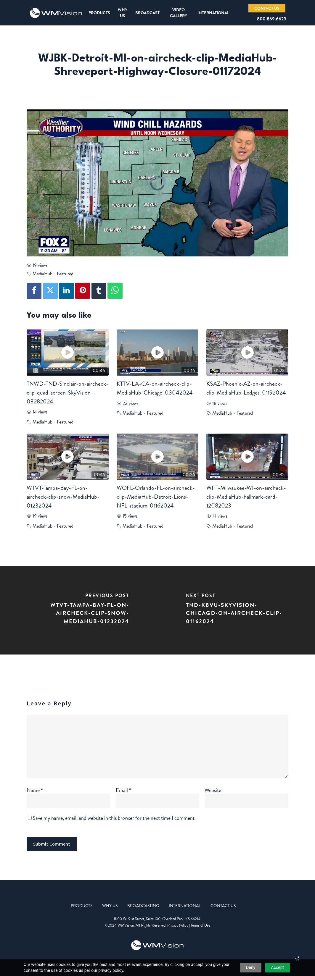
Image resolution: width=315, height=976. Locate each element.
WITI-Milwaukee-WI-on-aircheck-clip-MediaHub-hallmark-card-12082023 (246, 497)
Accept (277, 967)
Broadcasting (143, 906)
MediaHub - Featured (53, 273)
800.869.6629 (271, 18)
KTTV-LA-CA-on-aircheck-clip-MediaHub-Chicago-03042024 (155, 388)
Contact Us (223, 906)
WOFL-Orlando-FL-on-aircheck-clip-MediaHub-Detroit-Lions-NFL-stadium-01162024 (156, 497)
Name (35, 790)
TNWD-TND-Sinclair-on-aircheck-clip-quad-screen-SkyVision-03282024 (67, 392)
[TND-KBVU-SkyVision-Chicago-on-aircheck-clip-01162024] (236, 610)
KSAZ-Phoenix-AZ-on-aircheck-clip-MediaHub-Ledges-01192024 (246, 388)
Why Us (110, 906)
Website (213, 790)
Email (124, 790)
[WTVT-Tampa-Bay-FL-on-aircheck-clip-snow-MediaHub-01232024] (79, 610)
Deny (250, 967)
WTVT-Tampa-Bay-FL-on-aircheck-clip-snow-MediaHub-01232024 (63, 497)
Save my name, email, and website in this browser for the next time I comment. (114, 818)
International (185, 906)
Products (81, 906)
